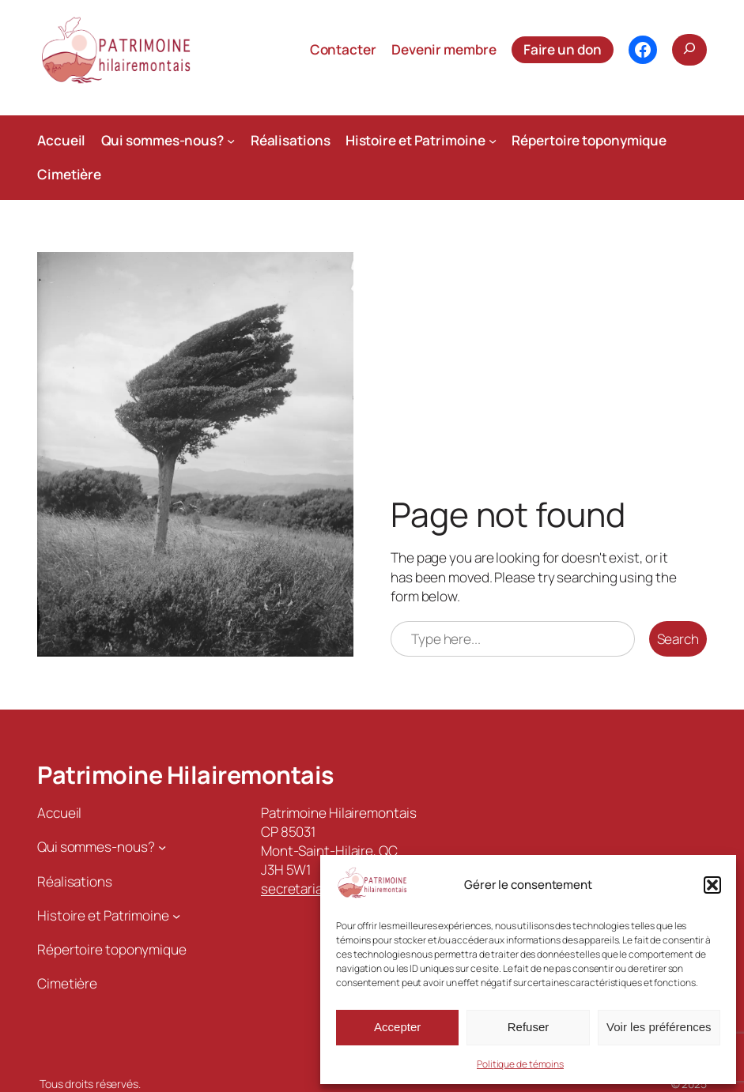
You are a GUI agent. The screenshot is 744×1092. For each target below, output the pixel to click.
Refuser (529, 1027)
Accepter (397, 1027)
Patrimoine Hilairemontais (185, 775)
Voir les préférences (659, 1027)
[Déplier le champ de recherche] (689, 50)
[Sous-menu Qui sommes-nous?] (231, 141)
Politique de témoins (520, 1064)
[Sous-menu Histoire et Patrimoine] (493, 141)
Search (678, 639)
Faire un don (562, 49)
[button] (712, 885)
